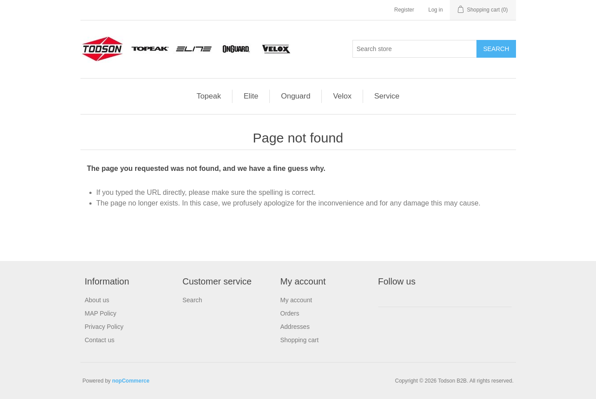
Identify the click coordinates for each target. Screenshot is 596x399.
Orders (290, 313)
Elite (251, 96)
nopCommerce (130, 381)
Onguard (295, 96)
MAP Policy (100, 313)
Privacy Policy (104, 326)
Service (387, 96)
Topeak (208, 96)
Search (192, 300)
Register (404, 10)
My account (296, 300)
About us (97, 300)
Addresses (295, 326)
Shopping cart (299, 340)
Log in (435, 10)
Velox (342, 96)
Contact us (100, 340)
